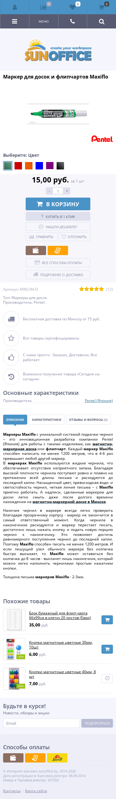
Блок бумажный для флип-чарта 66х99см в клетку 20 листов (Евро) (60, 615)
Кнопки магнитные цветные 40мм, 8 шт (62, 674)
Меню (44, 21)
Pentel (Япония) (99, 400)
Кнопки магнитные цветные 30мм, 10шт (61, 645)
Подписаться (97, 723)
